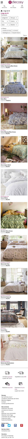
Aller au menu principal (2, 2)
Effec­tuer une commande (8, 413)
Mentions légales (6, 400)
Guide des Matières (6, 420)
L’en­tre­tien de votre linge (8, 416)
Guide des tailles (6, 418)
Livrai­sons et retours (7, 410)
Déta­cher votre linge (7, 415)
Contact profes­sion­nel (7, 403)
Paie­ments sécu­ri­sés (7, 408)
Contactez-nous (5, 431)
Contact (3, 402)
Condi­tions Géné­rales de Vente (10, 398)
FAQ (2, 412)
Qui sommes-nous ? (6, 397)
